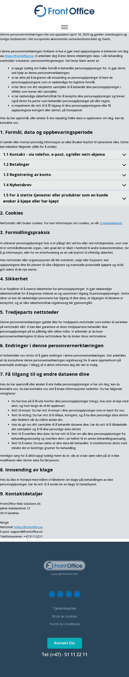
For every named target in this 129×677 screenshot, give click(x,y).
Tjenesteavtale (64, 608)
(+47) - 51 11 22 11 (69, 654)
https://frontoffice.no (19, 56)
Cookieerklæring (111, 223)
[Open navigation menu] (64, 27)
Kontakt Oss (64, 643)
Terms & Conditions (64, 624)
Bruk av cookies (64, 616)
